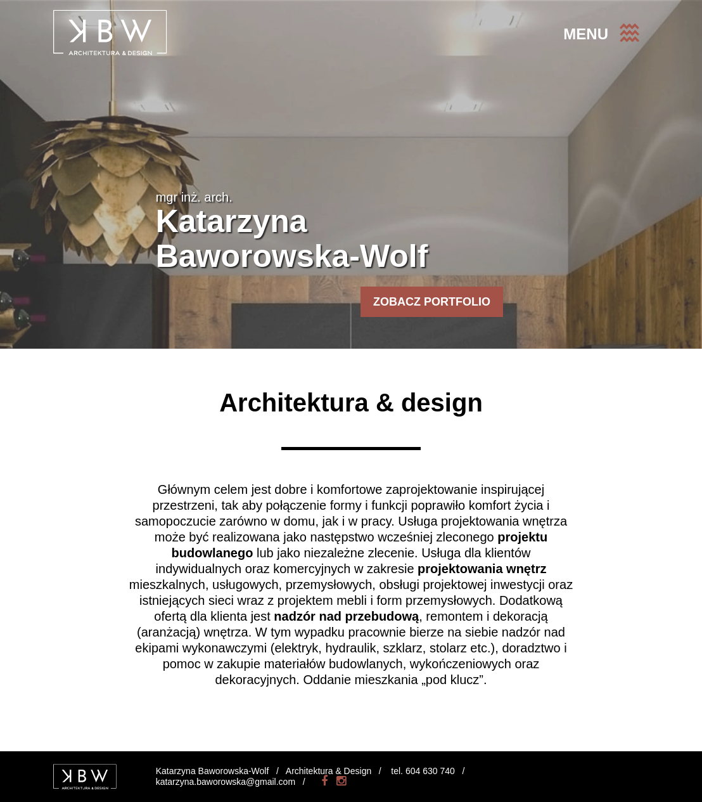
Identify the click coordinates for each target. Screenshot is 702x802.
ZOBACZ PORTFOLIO (431, 301)
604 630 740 (430, 771)
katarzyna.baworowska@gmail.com (225, 782)
